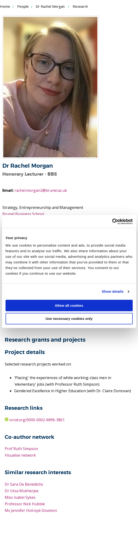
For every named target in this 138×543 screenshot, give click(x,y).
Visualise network (20, 455)
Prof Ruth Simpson (21, 448)
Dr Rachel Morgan (50, 6)
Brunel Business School (23, 214)
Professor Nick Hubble (25, 503)
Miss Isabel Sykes (20, 497)
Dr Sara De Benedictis (24, 484)
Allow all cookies (69, 305)
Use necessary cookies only (68, 319)
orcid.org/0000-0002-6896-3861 (35, 419)
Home (5, 6)
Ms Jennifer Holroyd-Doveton (31, 510)
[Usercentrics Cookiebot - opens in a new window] (112, 221)
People (23, 6)
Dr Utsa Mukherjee (22, 490)
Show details (113, 291)
